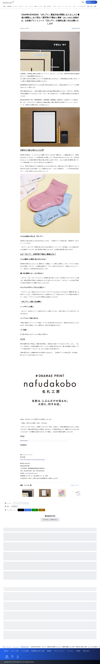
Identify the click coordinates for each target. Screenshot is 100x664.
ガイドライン (70, 650)
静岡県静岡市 (14, 506)
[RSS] (17, 657)
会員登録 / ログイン (91, 2)
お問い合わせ (86, 650)
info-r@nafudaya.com (32, 473)
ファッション (68, 6)
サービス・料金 (15, 650)
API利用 (78, 650)
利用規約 (49, 650)
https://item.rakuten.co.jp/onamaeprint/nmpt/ (32, 459)
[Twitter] (12, 657)
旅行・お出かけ (47, 6)
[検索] (82, 2)
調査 (95, 6)
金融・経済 (89, 6)
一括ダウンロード (74, 485)
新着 (4, 6)
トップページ (7, 646)
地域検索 (9, 6)
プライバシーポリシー (59, 650)
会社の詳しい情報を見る (50, 519)
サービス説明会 (25, 650)
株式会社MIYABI (76, 28)
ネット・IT (60, 6)
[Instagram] (7, 657)
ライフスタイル (81, 6)
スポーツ (21, 6)
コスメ (74, 6)
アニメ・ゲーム (29, 6)
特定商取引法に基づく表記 (37, 650)
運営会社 (6, 650)
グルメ (54, 6)
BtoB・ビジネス (38, 6)
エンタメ (15, 6)
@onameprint (24, 440)
